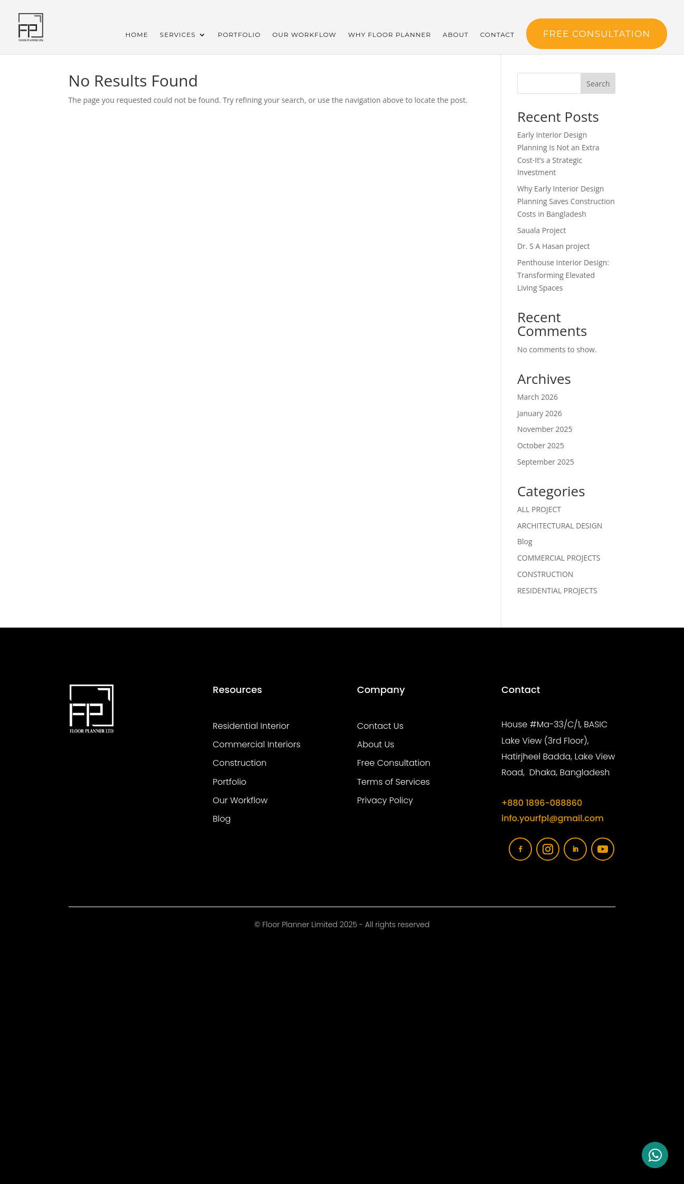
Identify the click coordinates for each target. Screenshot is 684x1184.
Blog (525, 541)
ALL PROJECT (539, 509)
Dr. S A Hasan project (553, 246)
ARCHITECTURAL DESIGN (559, 526)
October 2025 (540, 445)
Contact (497, 34)
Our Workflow (304, 34)
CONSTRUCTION (545, 574)
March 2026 (537, 397)
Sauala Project (541, 230)
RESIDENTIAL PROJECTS (557, 590)
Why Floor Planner (389, 34)
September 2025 (545, 462)
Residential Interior (251, 726)
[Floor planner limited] (342, 1058)
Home (136, 34)
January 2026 (539, 413)
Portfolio (239, 34)
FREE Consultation (596, 33)
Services (178, 34)
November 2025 (545, 429)
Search (598, 84)
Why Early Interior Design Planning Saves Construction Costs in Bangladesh (566, 201)
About (456, 34)
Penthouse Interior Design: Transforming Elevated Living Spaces (563, 275)
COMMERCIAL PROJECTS (559, 558)
